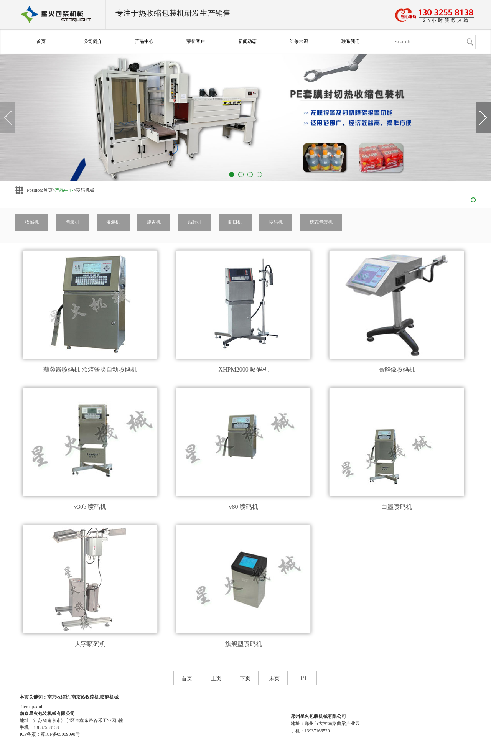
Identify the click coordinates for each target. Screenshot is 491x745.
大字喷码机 (90, 644)
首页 (41, 41)
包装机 (72, 222)
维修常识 (299, 41)
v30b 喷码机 (90, 506)
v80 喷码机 (243, 506)
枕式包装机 (321, 222)
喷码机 (276, 222)
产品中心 (144, 41)
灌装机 (113, 222)
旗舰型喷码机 (243, 644)
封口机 (235, 222)
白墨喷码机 (396, 506)
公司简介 (93, 41)
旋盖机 (154, 222)
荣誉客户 (195, 41)
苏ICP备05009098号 (60, 734)
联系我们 (350, 41)
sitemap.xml (31, 706)
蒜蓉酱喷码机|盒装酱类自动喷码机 (90, 369)
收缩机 (32, 222)
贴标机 (194, 222)
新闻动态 (247, 41)
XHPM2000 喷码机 (243, 369)
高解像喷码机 (396, 369)
